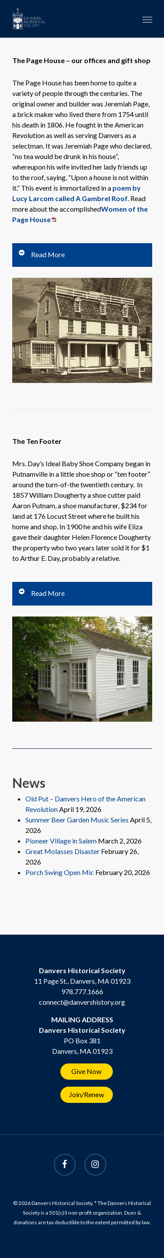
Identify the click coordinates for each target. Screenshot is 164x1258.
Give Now (86, 1071)
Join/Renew (86, 1094)
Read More (41, 254)
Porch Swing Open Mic (59, 872)
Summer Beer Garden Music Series (77, 819)
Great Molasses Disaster (62, 851)
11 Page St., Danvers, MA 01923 (82, 981)
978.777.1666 (82, 991)
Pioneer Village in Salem (61, 840)
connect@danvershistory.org (82, 1002)
